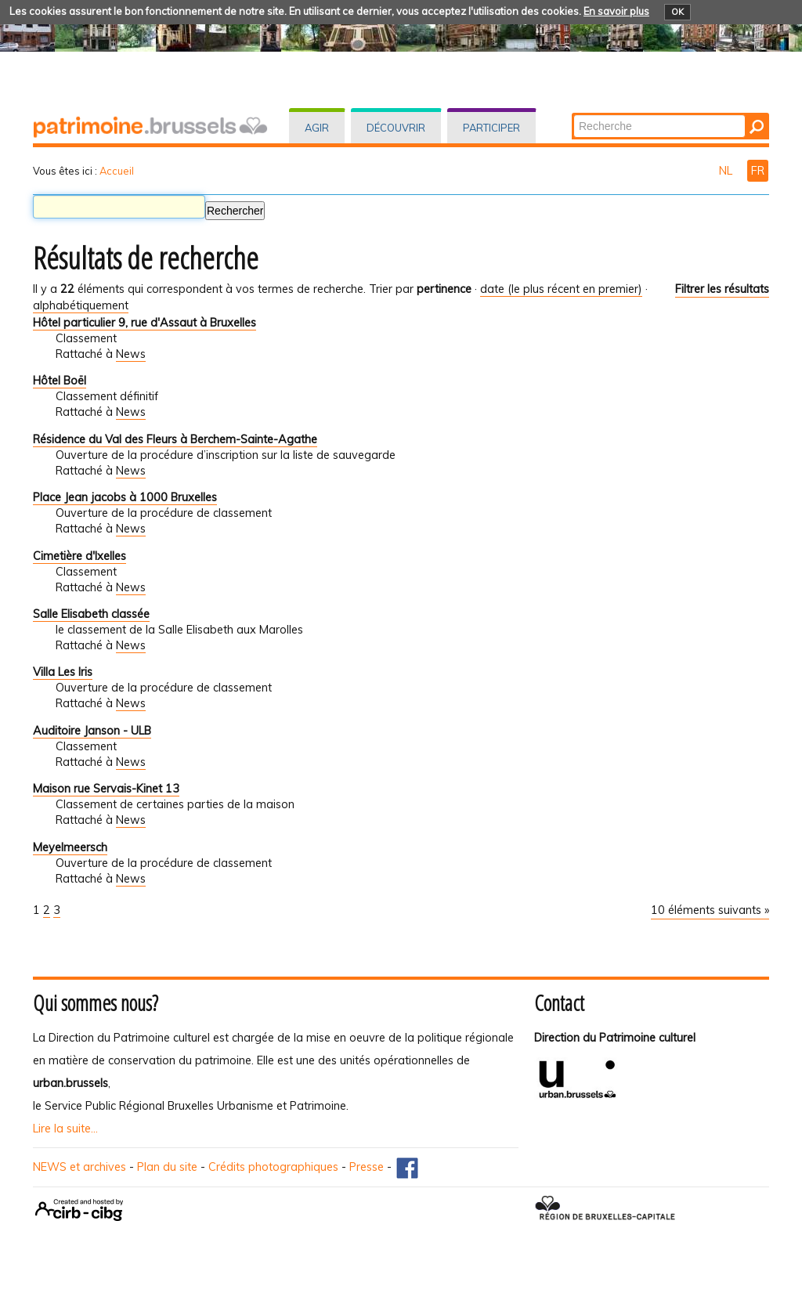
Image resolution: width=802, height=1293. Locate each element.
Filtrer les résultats (722, 289)
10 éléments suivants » (710, 910)
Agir (317, 127)
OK (677, 11)
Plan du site (167, 1167)
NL (727, 171)
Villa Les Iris (62, 672)
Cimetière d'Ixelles (79, 556)
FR (757, 171)
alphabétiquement (80, 305)
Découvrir (396, 127)
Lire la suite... (65, 1128)
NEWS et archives (79, 1167)
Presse (366, 1167)
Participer (491, 127)
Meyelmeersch (70, 847)
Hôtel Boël (59, 381)
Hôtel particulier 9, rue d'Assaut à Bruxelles (144, 323)
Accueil (116, 170)
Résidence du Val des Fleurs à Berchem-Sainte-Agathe (175, 439)
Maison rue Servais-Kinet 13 (106, 789)
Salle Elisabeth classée (91, 614)
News (131, 354)
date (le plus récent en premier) (561, 289)
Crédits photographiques (273, 1167)
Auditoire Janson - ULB (92, 731)
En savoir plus (616, 11)
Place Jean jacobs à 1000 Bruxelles (125, 497)
